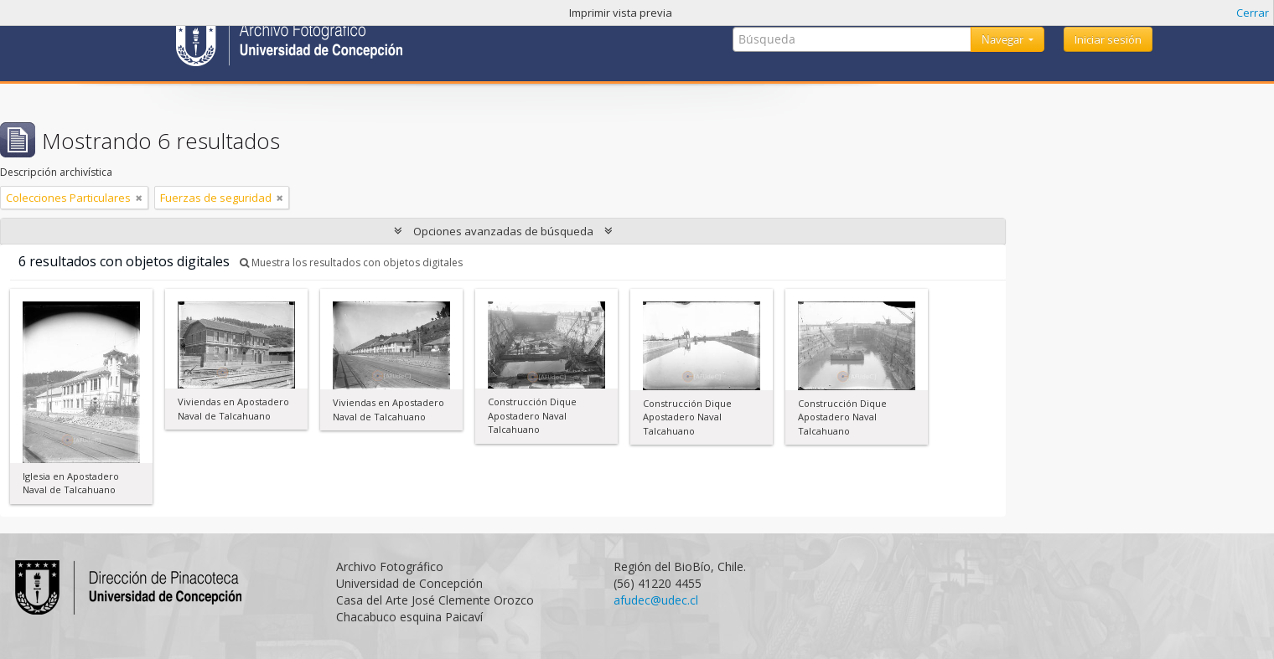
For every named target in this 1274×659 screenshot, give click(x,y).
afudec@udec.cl (656, 600)
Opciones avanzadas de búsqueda (503, 231)
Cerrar (1252, 12)
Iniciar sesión (1108, 39)
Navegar (1003, 39)
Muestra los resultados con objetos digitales (351, 262)
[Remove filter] (139, 197)
